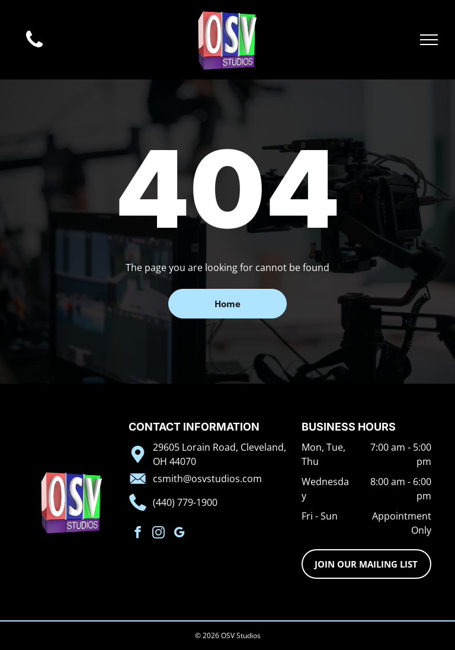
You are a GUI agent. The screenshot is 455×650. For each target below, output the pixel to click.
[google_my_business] (179, 533)
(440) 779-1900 (185, 502)
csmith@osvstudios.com (207, 478)
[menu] (429, 39)
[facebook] (138, 533)
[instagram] (158, 533)
